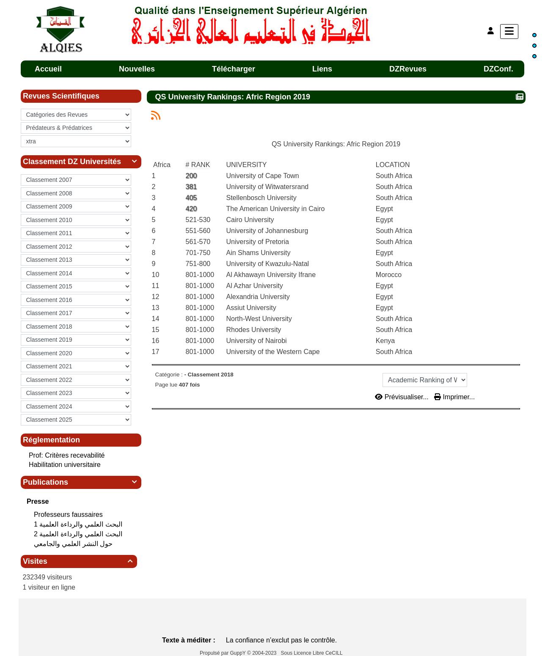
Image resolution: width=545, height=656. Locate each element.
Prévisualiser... (402, 397)
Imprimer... (454, 397)
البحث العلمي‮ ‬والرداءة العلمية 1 (79, 524)
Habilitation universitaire (65, 464)
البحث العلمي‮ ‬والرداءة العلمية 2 (79, 534)
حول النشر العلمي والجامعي (74, 543)
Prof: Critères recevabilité (67, 455)
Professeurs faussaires (69, 514)
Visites (79, 561)
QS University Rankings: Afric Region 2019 (233, 97)
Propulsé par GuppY (223, 653)
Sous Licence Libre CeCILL (312, 653)
